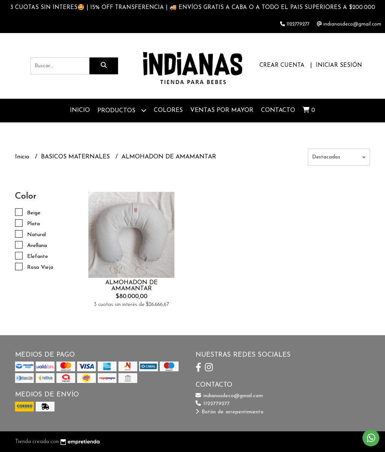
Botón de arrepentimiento (230, 412)
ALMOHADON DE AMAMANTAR (131, 286)
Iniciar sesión (339, 65)
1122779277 (213, 404)
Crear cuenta (282, 65)
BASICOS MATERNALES (76, 157)
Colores (168, 110)
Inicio (80, 110)
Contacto (278, 110)
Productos (121, 110)
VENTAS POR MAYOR (221, 110)
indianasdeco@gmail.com (229, 396)
